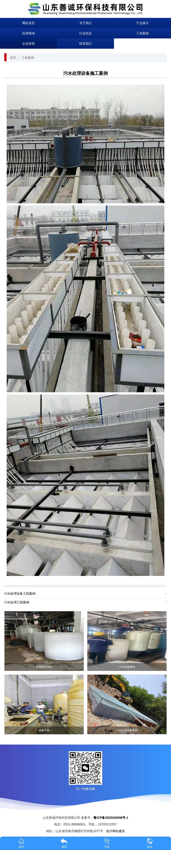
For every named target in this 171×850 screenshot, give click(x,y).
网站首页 (28, 23)
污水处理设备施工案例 (85, 73)
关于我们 (85, 23)
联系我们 (85, 43)
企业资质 (28, 43)
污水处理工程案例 (16, 602)
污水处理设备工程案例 (19, 593)
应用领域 (28, 33)
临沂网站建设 (115, 831)
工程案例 (142, 33)
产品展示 (142, 23)
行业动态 (85, 33)
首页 (13, 57)
